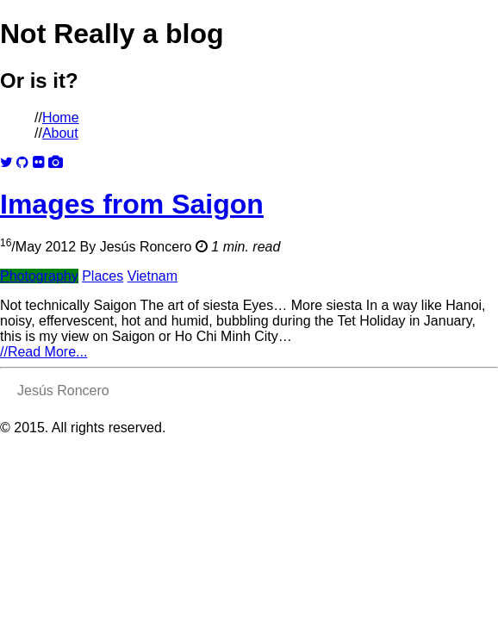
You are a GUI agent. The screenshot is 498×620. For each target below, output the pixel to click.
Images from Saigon (132, 204)
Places (102, 276)
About (60, 133)
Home (60, 117)
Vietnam (152, 276)
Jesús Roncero (146, 246)
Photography (39, 276)
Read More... (43, 351)
